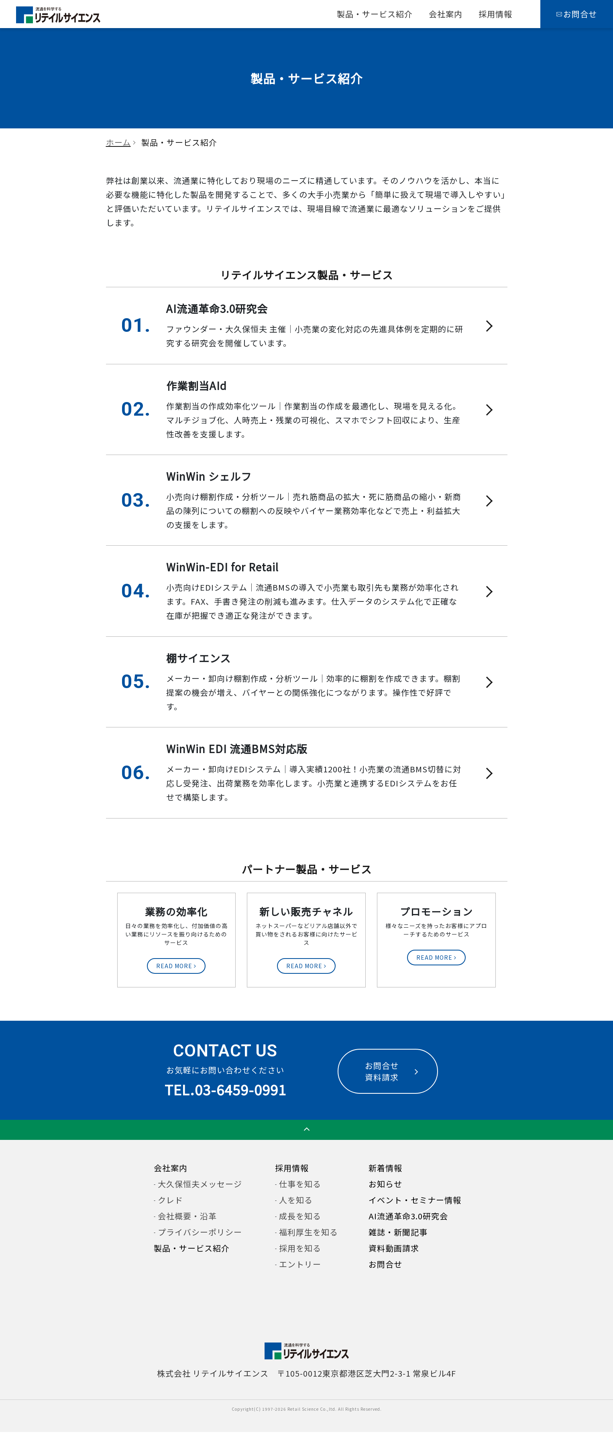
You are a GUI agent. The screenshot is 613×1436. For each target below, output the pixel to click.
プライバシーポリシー (200, 1236)
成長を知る (300, 1220)
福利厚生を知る (308, 1236)
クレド (170, 1204)
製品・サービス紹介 (375, 14)
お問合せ (385, 1268)
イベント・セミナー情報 (415, 1204)
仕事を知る (300, 1188)
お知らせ (385, 1188)
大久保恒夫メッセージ (200, 1188)
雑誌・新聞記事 (398, 1236)
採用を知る (300, 1252)
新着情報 (385, 1172)
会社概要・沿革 (187, 1220)
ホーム (118, 142)
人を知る (296, 1204)
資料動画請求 (394, 1252)
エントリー (300, 1268)
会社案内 (445, 14)
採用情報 (495, 14)
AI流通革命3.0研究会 (408, 1220)
